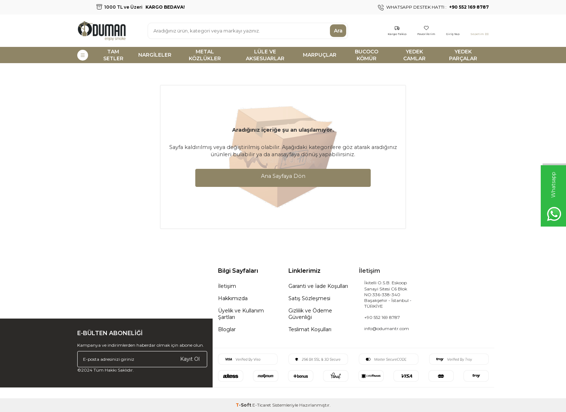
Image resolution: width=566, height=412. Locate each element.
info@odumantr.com (386, 328)
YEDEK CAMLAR (414, 55)
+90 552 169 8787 (382, 317)
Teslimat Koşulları (309, 329)
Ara (338, 30)
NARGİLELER (154, 55)
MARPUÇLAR (319, 55)
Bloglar (227, 329)
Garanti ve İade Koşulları (318, 286)
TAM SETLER (113, 55)
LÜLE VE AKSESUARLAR (265, 55)
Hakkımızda (233, 298)
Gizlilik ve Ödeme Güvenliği (310, 313)
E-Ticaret (261, 405)
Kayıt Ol (190, 359)
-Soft (244, 405)
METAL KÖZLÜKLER (205, 55)
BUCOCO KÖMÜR (366, 55)
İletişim (227, 286)
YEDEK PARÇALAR (463, 55)
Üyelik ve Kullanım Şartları (241, 313)
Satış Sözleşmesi (309, 298)
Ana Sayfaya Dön (283, 176)
